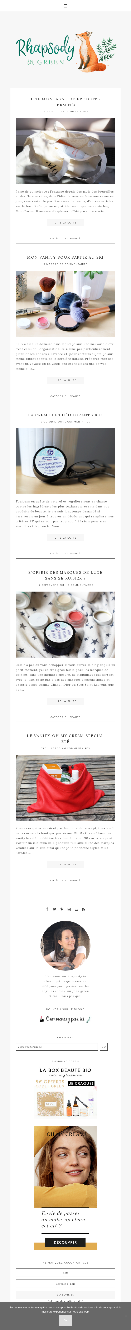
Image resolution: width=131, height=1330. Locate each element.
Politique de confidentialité (65, 1299)
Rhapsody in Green (69, 50)
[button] (65, 5)
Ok (65, 1320)
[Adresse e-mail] (65, 1282)
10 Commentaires (80, 583)
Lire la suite (65, 222)
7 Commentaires (75, 263)
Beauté (75, 238)
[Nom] (65, 1271)
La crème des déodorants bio (65, 414)
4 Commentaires (75, 111)
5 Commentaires (77, 421)
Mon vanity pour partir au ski (65, 256)
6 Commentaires (77, 746)
